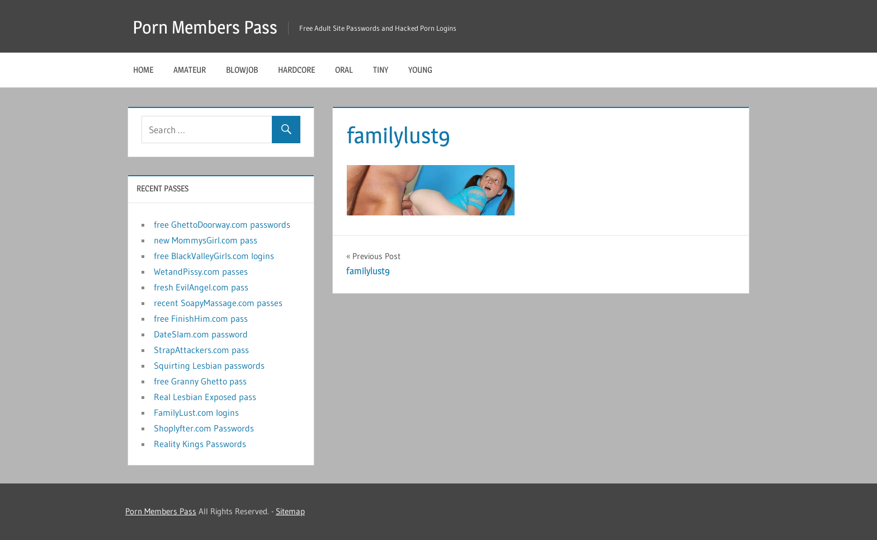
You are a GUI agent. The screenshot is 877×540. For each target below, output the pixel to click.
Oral (344, 69)
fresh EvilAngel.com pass (201, 287)
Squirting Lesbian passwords (209, 365)
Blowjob (242, 69)
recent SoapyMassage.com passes (218, 302)
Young (420, 69)
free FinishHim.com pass (201, 318)
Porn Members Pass (205, 27)
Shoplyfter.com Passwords (204, 428)
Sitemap (290, 511)
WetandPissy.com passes (201, 271)
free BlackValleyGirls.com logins (214, 255)
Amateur (189, 69)
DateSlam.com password (201, 334)
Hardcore (296, 69)
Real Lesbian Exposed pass (205, 396)
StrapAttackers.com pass (201, 349)
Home (143, 69)
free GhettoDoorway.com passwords (222, 224)
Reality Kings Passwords (200, 443)
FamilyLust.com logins (196, 412)
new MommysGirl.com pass (205, 240)
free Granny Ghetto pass (200, 381)
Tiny (380, 69)
